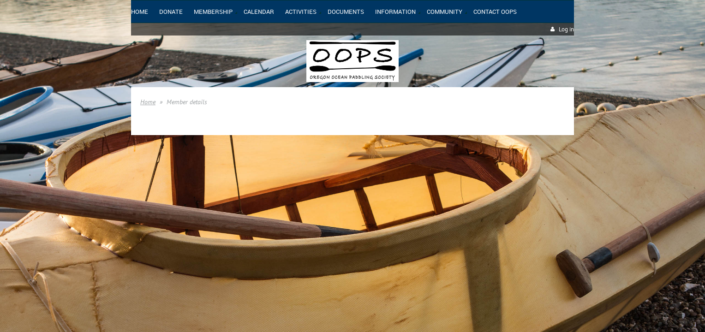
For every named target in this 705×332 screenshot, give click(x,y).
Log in (566, 29)
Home (147, 102)
